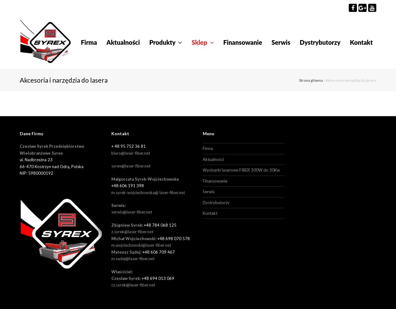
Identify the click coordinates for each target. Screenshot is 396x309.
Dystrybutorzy (216, 202)
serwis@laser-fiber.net (131, 211)
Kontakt (210, 213)
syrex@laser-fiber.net (130, 165)
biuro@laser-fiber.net (130, 153)
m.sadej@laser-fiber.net (133, 258)
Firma (208, 148)
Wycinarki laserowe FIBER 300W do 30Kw (241, 170)
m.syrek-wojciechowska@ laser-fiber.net (148, 192)
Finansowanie (215, 180)
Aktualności (213, 159)
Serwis (209, 191)
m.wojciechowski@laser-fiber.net (141, 245)
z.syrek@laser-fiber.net (132, 231)
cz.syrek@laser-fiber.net (133, 284)
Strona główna (311, 80)
